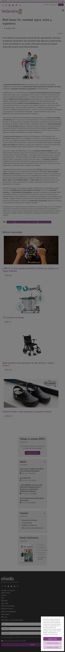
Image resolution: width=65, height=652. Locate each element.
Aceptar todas (52, 639)
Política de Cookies (53, 643)
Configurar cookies (52, 647)
